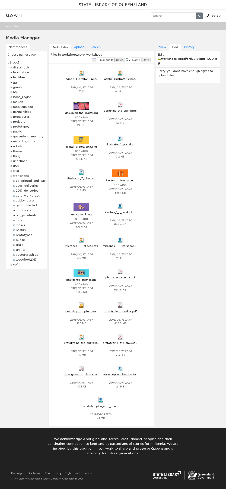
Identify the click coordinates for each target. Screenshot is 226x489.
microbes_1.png (81, 214)
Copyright (18, 473)
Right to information (78, 473)
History (189, 47)
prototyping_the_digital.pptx (82, 342)
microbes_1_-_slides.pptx (81, 245)
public (17, 131)
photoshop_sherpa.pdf (120, 277)
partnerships (22, 111)
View (162, 47)
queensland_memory (28, 136)
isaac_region (22, 97)
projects (19, 121)
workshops (21, 176)
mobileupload (23, 107)
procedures (21, 116)
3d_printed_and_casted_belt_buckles (43, 180)
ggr (15, 82)
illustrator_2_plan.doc (81, 178)
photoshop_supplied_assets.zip (84, 311)
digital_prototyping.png (81, 146)
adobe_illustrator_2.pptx (120, 78)
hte (15, 92)
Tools (212, 16)
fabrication (21, 72)
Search (95, 47)
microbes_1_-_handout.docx (121, 212)
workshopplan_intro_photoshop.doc (107, 406)
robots (18, 146)
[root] (14, 62)
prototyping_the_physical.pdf (122, 342)
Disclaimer (35, 473)
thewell (18, 151)
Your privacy (53, 473)
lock (19, 220)
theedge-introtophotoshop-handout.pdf (89, 374)
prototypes (21, 126)
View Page (14, 26)
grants (17, 87)
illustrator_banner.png (120, 180)
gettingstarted (26, 205)
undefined (20, 161)
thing (16, 156)
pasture (21, 230)
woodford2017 (26, 259)
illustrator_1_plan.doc (120, 144)
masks (20, 225)
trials (19, 245)
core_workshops (28, 195)
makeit (18, 102)
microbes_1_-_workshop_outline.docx (127, 245)
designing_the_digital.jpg (81, 112)
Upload (79, 47)
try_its (20, 249)
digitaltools (21, 67)
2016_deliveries (27, 185)
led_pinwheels (26, 215)
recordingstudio (24, 141)
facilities (19, 77)
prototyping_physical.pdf (120, 311)
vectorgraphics (27, 254)
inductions (23, 210)
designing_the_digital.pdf (120, 110)
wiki (16, 171)
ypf (15, 264)
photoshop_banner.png (81, 279)
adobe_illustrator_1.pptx (81, 78)
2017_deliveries (27, 190)
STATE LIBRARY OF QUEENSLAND (113, 5)
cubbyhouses (25, 200)
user (16, 166)
